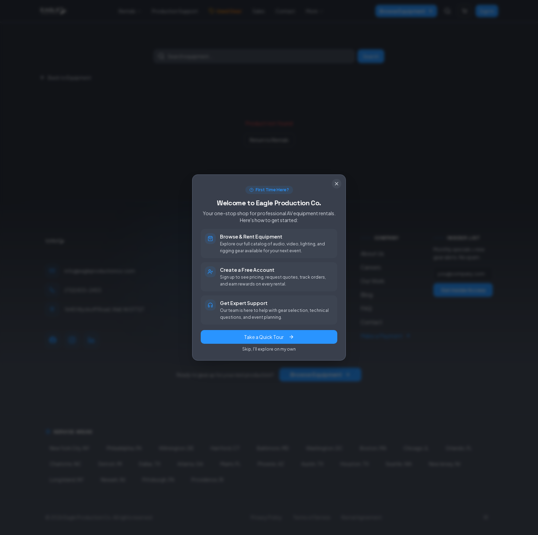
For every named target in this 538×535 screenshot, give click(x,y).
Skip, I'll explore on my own (269, 349)
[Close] (336, 184)
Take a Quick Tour (269, 337)
